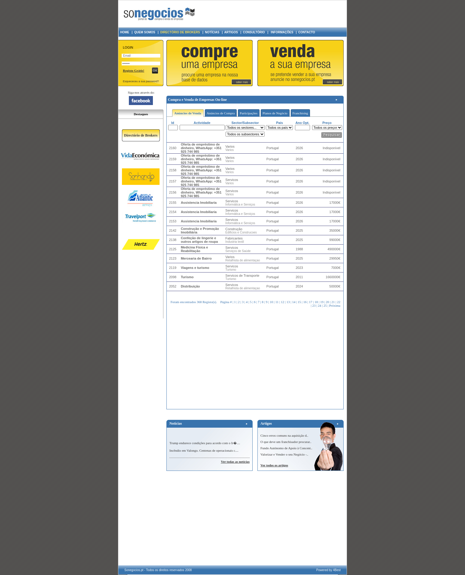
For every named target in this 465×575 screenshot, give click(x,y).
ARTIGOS (231, 32)
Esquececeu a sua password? (141, 81)
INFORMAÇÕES (281, 32)
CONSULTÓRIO (254, 32)
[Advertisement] (272, 14)
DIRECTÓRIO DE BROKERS (180, 32)
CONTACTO (306, 32)
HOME (124, 32)
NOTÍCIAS (212, 32)
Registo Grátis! (133, 70)
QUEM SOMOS (144, 32)
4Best (337, 570)
